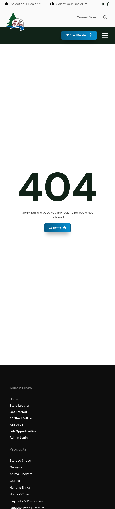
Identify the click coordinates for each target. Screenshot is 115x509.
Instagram (102, 4)
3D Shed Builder (76, 35)
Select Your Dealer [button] (21, 4)
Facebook (107, 4)
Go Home (58, 227)
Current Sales (87, 17)
